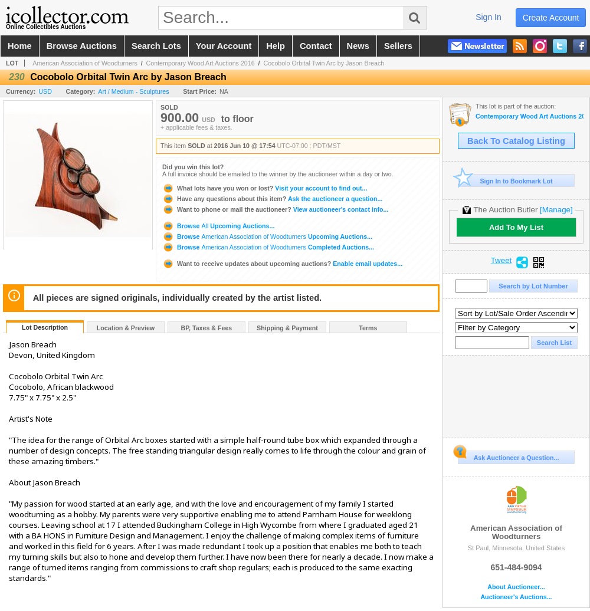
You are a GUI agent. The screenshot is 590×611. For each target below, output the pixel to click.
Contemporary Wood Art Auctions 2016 (200, 63)
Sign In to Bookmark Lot (505, 181)
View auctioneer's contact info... (275, 209)
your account (223, 46)
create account (551, 17)
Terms (368, 327)
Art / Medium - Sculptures (133, 91)
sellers (398, 46)
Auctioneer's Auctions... (516, 597)
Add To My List (516, 227)
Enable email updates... (282, 263)
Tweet (501, 261)
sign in (489, 17)
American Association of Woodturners (84, 63)
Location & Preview (126, 327)
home (20, 46)
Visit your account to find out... (264, 188)
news (358, 46)
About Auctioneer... (516, 587)
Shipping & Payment (287, 327)
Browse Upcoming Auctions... (218, 225)
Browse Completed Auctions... (268, 247)
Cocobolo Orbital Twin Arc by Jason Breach (323, 63)
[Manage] (556, 209)
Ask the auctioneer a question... (272, 198)
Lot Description (45, 327)
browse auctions (82, 46)
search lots (156, 46)
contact (316, 46)
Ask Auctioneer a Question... (508, 456)
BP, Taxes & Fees (206, 327)
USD (45, 91)
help (275, 46)
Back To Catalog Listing (516, 141)
